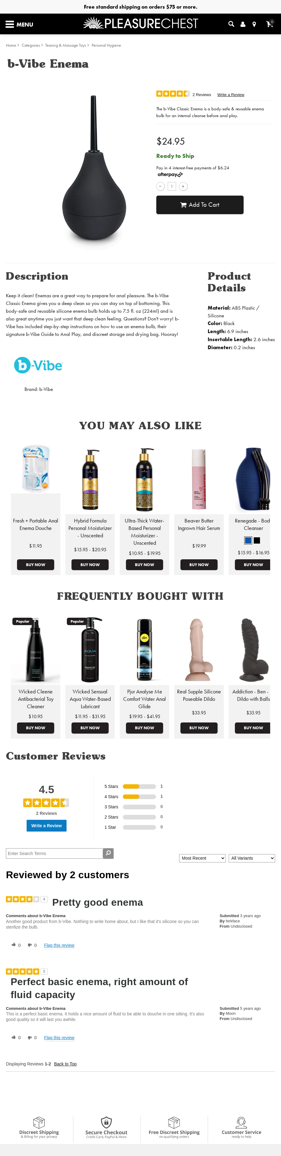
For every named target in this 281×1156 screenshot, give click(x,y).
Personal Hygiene (106, 45)
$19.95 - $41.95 (144, 716)
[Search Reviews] (60, 853)
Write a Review (230, 94)
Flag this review (59, 945)
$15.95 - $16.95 (254, 553)
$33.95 (199, 713)
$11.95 (35, 546)
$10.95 (35, 716)
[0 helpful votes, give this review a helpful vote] (15, 945)
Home (11, 45)
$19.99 (199, 546)
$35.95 (253, 713)
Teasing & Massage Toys (65, 45)
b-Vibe (46, 389)
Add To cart (199, 204)
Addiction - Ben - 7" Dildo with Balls (253, 695)
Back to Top (65, 1063)
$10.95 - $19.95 (145, 553)
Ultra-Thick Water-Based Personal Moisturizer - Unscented (144, 531)
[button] (248, 540)
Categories (31, 45)
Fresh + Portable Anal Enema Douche (35, 524)
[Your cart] (270, 24)
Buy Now (35, 564)
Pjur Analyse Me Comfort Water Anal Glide (144, 699)
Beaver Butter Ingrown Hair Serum (199, 524)
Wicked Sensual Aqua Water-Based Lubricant (90, 699)
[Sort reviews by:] (202, 858)
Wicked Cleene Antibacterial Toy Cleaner (36, 699)
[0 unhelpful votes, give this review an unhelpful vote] (31, 945)
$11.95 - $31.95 (90, 716)
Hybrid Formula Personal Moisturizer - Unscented (90, 528)
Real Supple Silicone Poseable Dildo (199, 695)
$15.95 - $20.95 (90, 550)
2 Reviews (201, 94)
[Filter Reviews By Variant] (252, 858)
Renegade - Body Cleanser (253, 524)
